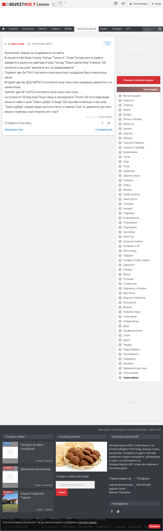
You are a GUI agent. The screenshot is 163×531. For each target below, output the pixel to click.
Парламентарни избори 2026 (19, 34)
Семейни (128, 363)
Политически (131, 373)
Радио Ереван (131, 349)
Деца (126, 326)
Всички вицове (132, 95)
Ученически (130, 316)
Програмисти (131, 354)
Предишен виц (14, 129)
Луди (126, 161)
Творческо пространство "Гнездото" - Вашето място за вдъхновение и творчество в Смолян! (37, 453)
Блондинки (129, 302)
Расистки (128, 124)
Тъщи (126, 166)
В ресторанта (131, 218)
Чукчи (126, 156)
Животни (128, 100)
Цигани (127, 128)
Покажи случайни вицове (138, 80)
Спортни (128, 105)
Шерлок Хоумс (131, 175)
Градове (117, 28)
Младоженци (131, 321)
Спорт (126, 335)
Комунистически (133, 241)
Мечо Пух (128, 236)
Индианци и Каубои (134, 288)
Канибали (129, 232)
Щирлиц (128, 133)
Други (126, 340)
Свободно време (86, 28)
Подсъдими (130, 227)
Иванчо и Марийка (134, 297)
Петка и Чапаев (132, 119)
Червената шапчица (135, 368)
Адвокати (129, 264)
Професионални (132, 330)
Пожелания (130, 222)
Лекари (127, 344)
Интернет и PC (131, 246)
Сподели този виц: (18, 122)
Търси (61, 492)
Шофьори (129, 171)
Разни (126, 109)
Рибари (127, 269)
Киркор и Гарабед (133, 147)
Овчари (127, 189)
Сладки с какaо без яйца (72, 476)
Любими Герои (132, 311)
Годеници (128, 213)
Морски (127, 138)
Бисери (127, 114)
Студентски (130, 283)
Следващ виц (103, 129)
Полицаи (128, 279)
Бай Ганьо (129, 293)
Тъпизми (128, 203)
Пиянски (128, 180)
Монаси (127, 208)
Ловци (127, 185)
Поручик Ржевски (133, 142)
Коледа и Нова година (136, 260)
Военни (127, 307)
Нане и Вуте (130, 199)
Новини (55, 28)
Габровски (129, 358)
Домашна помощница (36, 493)
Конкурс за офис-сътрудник (32, 471)
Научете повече (87, 522)
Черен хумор (17, 43)
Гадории (128, 255)
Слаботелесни (131, 194)
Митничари (130, 250)
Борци (127, 274)
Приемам (154, 526)
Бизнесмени (130, 152)
